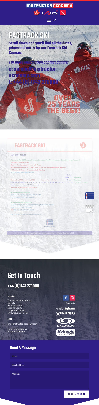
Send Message (77, 400)
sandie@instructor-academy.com (36, 72)
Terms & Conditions (17, 334)
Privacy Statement (17, 336)
